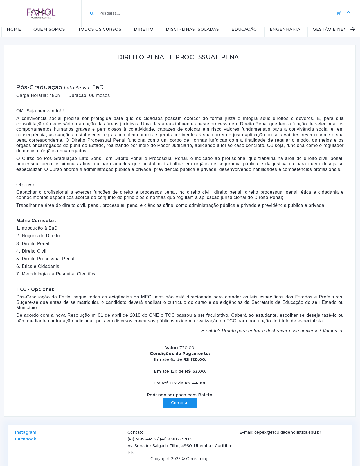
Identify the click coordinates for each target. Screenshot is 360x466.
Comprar (180, 402)
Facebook (25, 439)
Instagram (25, 432)
